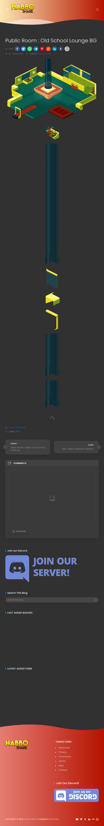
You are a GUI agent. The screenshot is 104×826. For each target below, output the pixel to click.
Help (61, 765)
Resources (64, 747)
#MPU (18, 431)
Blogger (54, 819)
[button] (17, 48)
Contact (63, 770)
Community (65, 756)
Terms (62, 761)
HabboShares (30, 819)
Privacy (62, 752)
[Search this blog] (52, 600)
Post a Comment (17, 427)
